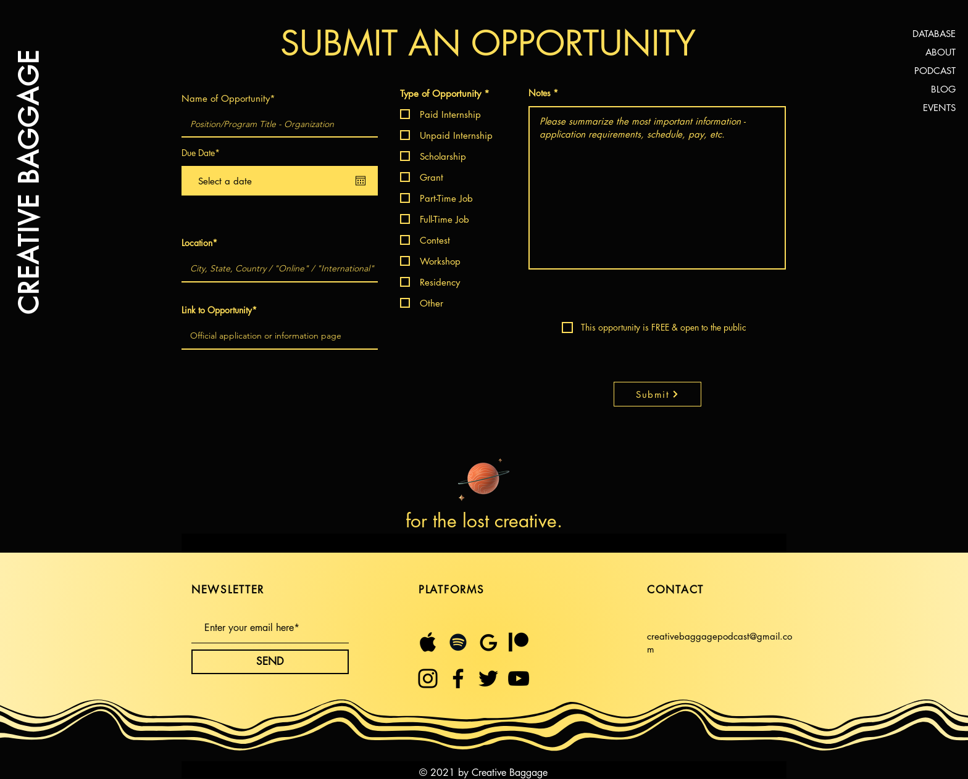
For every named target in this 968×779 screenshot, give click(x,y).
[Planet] (483, 477)
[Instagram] (428, 678)
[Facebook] (458, 678)
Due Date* (201, 153)
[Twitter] (488, 678)
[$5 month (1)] (519, 642)
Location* (199, 243)
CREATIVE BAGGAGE (27, 182)
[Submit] (657, 394)
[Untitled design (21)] (428, 642)
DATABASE (934, 33)
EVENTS (939, 107)
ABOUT (940, 52)
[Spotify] (458, 642)
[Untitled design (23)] (488, 642)
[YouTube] (519, 678)
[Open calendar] (360, 181)
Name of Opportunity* (228, 98)
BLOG (943, 89)
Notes (539, 93)
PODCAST (935, 70)
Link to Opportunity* (219, 310)
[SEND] (270, 661)
